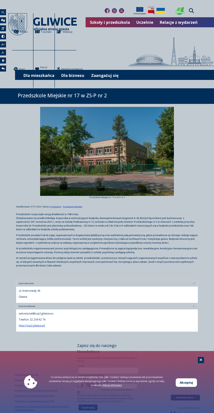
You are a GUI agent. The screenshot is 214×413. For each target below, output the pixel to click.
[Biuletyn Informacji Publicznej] (151, 10)
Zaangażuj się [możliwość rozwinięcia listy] (105, 75)
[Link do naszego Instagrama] (114, 10)
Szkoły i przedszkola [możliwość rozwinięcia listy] (110, 22)
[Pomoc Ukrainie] (160, 10)
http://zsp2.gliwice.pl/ (32, 325)
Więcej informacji (112, 385)
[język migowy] (3, 28)
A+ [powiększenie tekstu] (3, 44)
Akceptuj (186, 382)
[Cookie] (201, 360)
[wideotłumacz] (3, 20)
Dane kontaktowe (27, 306)
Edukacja (64, 32)
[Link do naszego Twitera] (121, 10)
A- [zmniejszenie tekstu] (3, 52)
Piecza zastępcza (43, 69)
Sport (19, 69)
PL (3, 12)
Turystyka (43, 32)
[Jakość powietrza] (180, 10)
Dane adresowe (26, 283)
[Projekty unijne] (140, 10)
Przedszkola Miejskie (72, 206)
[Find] (191, 11)
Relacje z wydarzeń (179, 22)
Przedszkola (55, 206)
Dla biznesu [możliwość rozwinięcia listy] (72, 75)
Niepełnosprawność (66, 69)
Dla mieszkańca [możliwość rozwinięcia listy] (38, 75)
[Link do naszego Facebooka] (107, 10)
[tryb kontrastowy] (3, 36)
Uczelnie (144, 22)
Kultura (21, 32)
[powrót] (3, 69)
